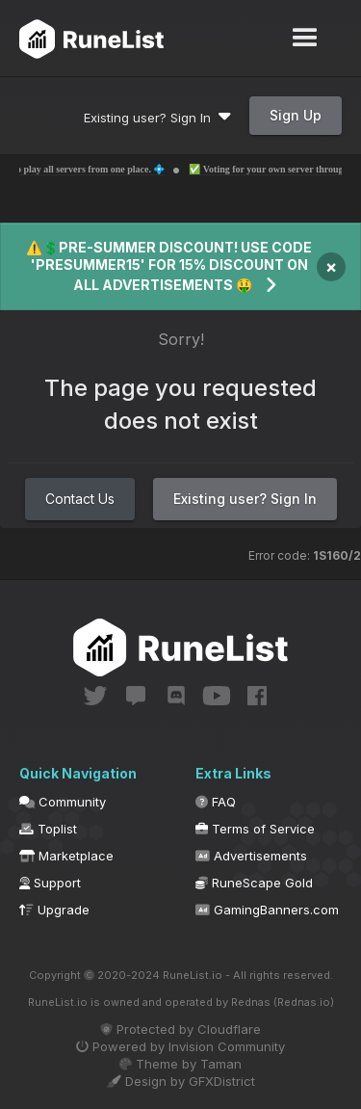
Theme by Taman (180, 1063)
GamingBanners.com (267, 909)
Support (50, 882)
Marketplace (66, 855)
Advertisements (251, 855)
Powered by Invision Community (180, 1046)
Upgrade (54, 909)
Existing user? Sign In (157, 117)
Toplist (48, 828)
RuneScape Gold (254, 882)
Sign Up (296, 115)
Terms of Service (255, 828)
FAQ (215, 801)
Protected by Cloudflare (180, 1029)
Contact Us (80, 498)
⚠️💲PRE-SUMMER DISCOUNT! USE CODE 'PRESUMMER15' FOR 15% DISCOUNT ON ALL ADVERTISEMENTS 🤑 (169, 266)
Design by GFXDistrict (181, 1081)
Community (62, 801)
